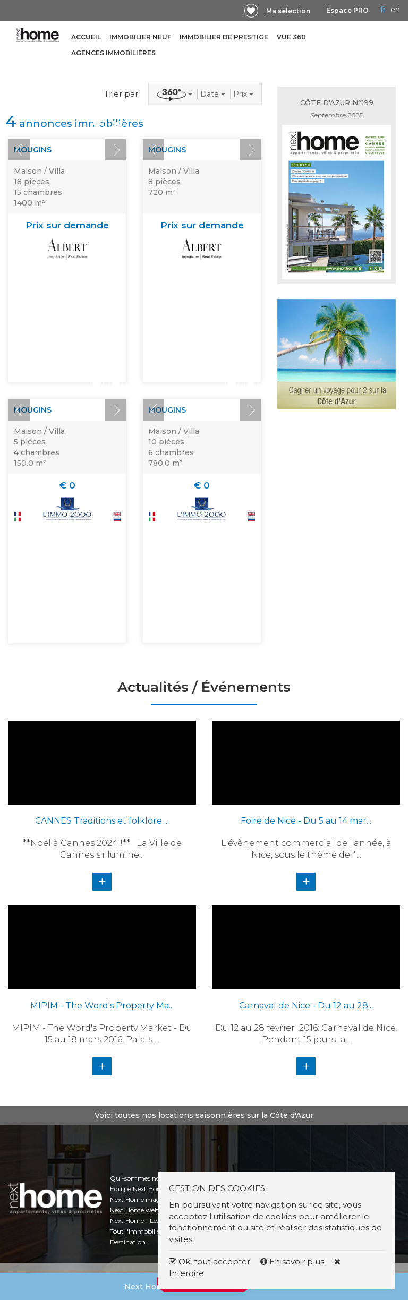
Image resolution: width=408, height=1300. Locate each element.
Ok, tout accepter (209, 1261)
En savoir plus (293, 1261)
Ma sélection (288, 11)
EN (395, 9)
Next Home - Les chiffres (146, 1221)
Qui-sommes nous (138, 1178)
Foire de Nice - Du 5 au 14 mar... (306, 821)
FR (383, 9)
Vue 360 (291, 37)
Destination (128, 1242)
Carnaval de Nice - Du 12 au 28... (306, 1005)
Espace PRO (347, 10)
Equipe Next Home (138, 1189)
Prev (19, 149)
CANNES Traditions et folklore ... (102, 821)
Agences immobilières (113, 53)
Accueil (86, 37)
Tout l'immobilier (136, 1231)
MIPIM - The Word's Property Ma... (102, 1005)
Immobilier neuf (140, 37)
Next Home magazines (145, 1199)
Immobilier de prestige (224, 37)
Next (115, 149)
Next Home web (134, 1210)
